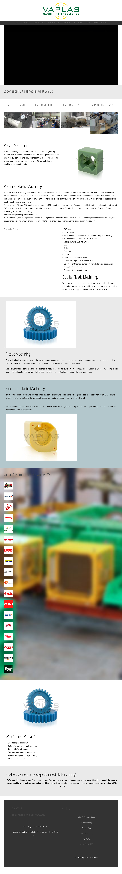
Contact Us (104, 23)
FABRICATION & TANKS (102, 105)
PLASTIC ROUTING (71, 105)
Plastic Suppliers (79, 23)
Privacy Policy (79, 857)
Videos (88, 23)
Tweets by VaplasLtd (12, 229)
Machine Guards (26, 23)
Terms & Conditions (91, 857)
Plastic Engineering (39, 23)
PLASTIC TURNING (15, 105)
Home (16, 23)
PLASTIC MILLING (43, 105)
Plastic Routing (67, 23)
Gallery (95, 23)
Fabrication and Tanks (54, 23)
